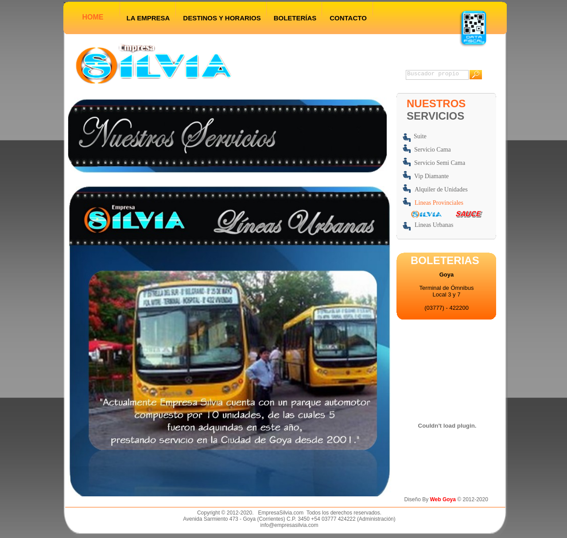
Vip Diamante (431, 176)
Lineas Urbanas (434, 225)
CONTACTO (348, 18)
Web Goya (444, 499)
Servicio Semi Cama (439, 163)
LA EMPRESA (148, 18)
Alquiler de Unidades (441, 189)
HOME (93, 17)
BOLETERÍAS (295, 18)
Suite (420, 136)
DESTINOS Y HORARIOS (221, 18)
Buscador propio (433, 73)
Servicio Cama (432, 149)
